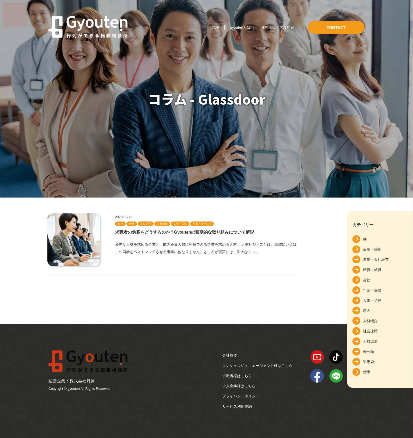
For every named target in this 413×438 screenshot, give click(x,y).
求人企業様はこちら (238, 386)
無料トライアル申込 (277, 27)
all (365, 239)
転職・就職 (372, 270)
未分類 (368, 352)
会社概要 (229, 355)
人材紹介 (370, 321)
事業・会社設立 (376, 259)
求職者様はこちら (237, 376)
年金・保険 (372, 290)
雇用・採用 (372, 249)
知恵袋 (368, 362)
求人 (366, 310)
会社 (366, 280)
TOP (215, 27)
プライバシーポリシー (240, 396)
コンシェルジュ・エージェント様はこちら (257, 365)
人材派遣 (370, 341)
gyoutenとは (240, 27)
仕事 (366, 372)
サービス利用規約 (237, 406)
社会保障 (370, 331)
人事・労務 (372, 300)
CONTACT (336, 27)
